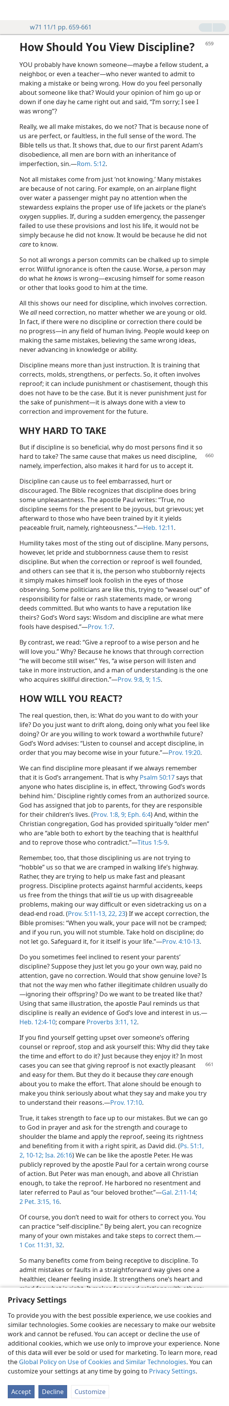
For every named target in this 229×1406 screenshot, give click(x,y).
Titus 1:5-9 (152, 842)
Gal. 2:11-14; (179, 1192)
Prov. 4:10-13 (181, 941)
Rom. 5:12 (91, 163)
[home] (12, 10)
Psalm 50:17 (157, 777)
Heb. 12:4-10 (37, 1022)
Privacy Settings (172, 1371)
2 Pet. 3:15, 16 (39, 1201)
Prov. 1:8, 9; (109, 814)
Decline (53, 1391)
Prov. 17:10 (126, 1102)
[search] (219, 10)
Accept (21, 1391)
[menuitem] (12, 10)
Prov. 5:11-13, (87, 913)
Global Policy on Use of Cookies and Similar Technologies (102, 1362)
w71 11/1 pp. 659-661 (57, 27)
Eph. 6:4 (138, 814)
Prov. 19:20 (184, 752)
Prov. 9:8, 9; (134, 679)
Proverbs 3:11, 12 (112, 1022)
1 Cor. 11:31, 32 (40, 1245)
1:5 (156, 679)
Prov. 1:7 (100, 626)
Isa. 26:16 (57, 1155)
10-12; (33, 1155)
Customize (90, 1391)
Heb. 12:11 (158, 527)
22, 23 (116, 913)
